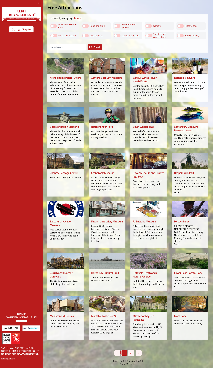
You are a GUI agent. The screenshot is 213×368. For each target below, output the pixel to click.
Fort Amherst (181, 221)
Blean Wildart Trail (143, 126)
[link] (21, 16)
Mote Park (180, 316)
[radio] (64, 26)
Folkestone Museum (144, 221)
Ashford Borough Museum (106, 77)
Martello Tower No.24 (103, 316)
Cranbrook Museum (102, 173)
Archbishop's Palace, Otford (65, 77)
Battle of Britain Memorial (64, 126)
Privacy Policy (7, 358)
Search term (57, 47)
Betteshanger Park (102, 126)
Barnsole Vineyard (184, 77)
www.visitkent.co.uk (28, 353)
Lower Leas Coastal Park (188, 273)
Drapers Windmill (184, 173)
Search (94, 47)
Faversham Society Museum (107, 221)
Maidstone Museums (62, 316)
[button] (39, 3)
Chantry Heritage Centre (64, 173)
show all (77, 18)
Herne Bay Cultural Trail (105, 273)
